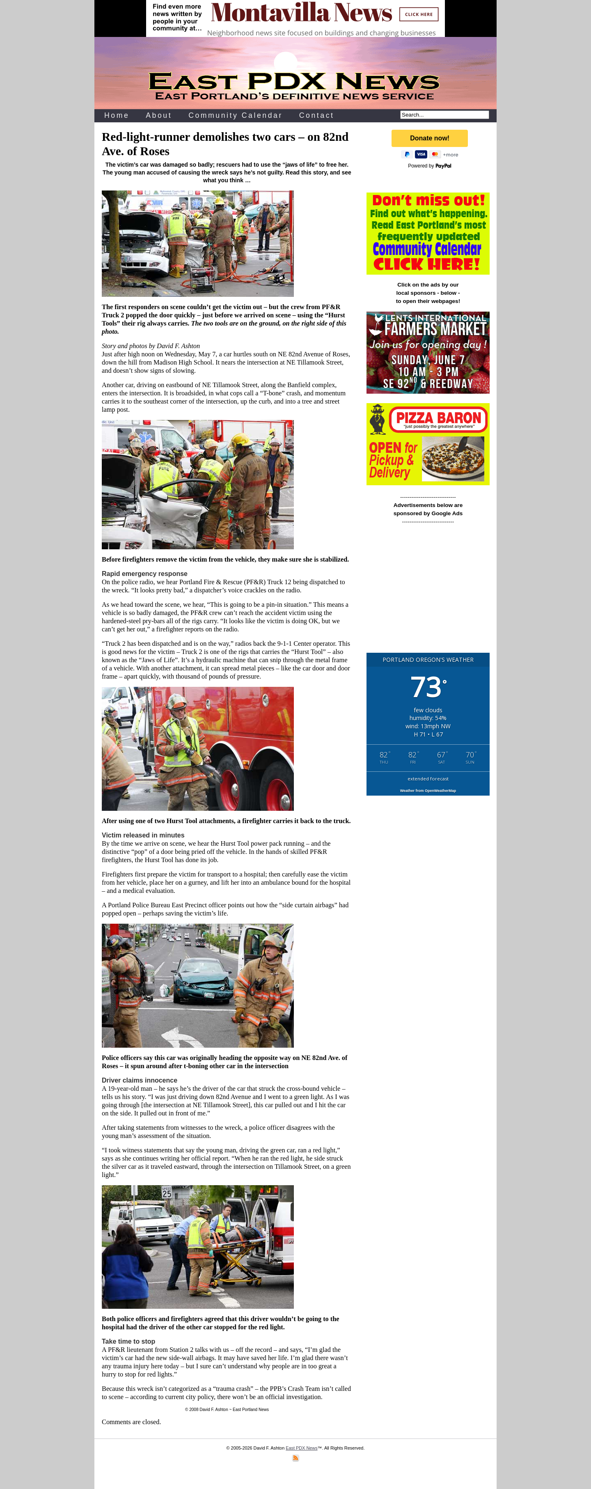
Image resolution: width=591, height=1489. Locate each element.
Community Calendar (235, 115)
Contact (316, 115)
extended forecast (428, 778)
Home (116, 115)
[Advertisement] (428, 592)
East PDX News (301, 1447)
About (159, 115)
